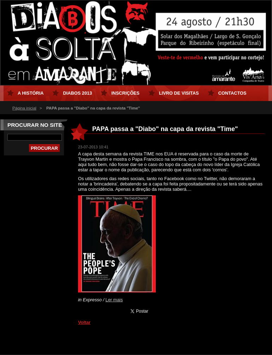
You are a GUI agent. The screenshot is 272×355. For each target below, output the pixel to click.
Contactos (232, 93)
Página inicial (24, 108)
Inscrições (125, 93)
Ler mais (114, 299)
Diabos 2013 (77, 93)
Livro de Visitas (179, 93)
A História (30, 93)
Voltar (84, 322)
